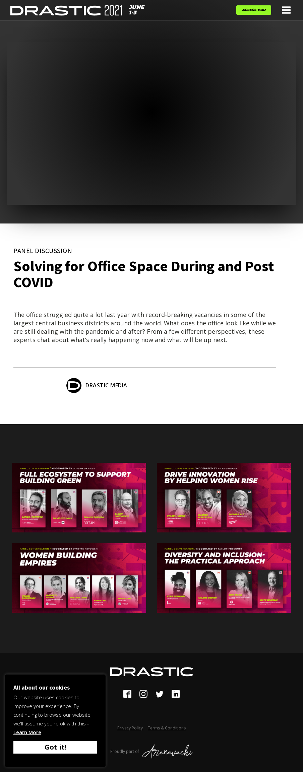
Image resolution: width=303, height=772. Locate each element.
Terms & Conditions (167, 728)
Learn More (27, 732)
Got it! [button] (55, 747)
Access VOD (253, 10)
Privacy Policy (130, 728)
